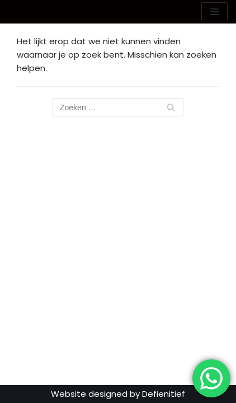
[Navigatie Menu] (214, 11)
